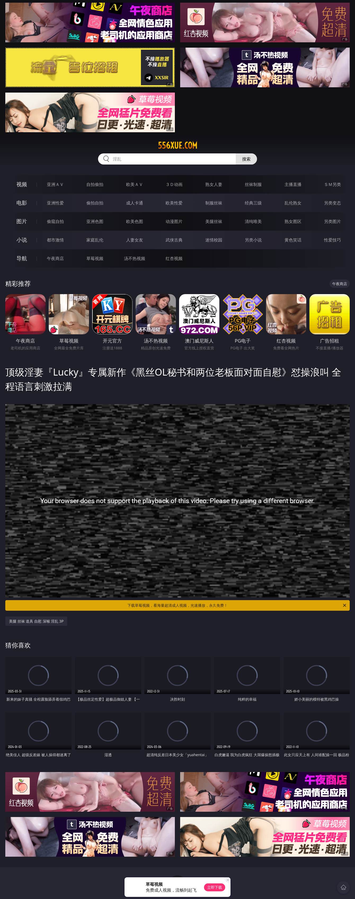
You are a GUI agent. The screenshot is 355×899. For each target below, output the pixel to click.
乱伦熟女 (293, 203)
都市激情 (55, 240)
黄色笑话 (293, 240)
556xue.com (177, 145)
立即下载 (214, 887)
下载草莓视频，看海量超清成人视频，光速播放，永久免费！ (237, 605)
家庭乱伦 (94, 240)
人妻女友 (134, 240)
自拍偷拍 (94, 184)
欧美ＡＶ (134, 184)
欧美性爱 (174, 203)
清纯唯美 (253, 221)
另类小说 (253, 240)
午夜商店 (55, 258)
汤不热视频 (134, 258)
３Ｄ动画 (174, 184)
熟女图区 (293, 221)
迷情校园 (213, 240)
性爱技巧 (332, 240)
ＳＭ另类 (332, 184)
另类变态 (332, 203)
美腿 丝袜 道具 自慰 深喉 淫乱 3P (36, 621)
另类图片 (332, 221)
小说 (21, 239)
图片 (21, 221)
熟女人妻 (213, 184)
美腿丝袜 (213, 221)
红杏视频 (174, 258)
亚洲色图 (94, 221)
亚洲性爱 (55, 203)
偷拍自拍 (94, 203)
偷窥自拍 (55, 221)
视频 (21, 184)
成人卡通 (134, 203)
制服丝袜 (213, 203)
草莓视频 (94, 258)
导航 (21, 258)
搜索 (246, 159)
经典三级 (253, 203)
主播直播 (293, 184)
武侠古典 (174, 240)
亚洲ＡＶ (55, 184)
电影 (21, 202)
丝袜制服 (253, 184)
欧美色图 (134, 221)
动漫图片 (174, 221)
